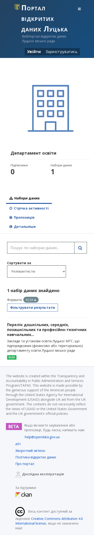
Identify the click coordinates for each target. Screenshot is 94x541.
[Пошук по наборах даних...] (40, 248)
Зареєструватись (62, 51)
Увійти (34, 51)
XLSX (11, 357)
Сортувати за (19, 263)
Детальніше (22, 226)
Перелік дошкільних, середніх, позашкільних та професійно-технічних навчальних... (46, 329)
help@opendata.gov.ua (42, 437)
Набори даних (24, 198)
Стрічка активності (29, 208)
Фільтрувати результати (32, 307)
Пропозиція (21, 217)
